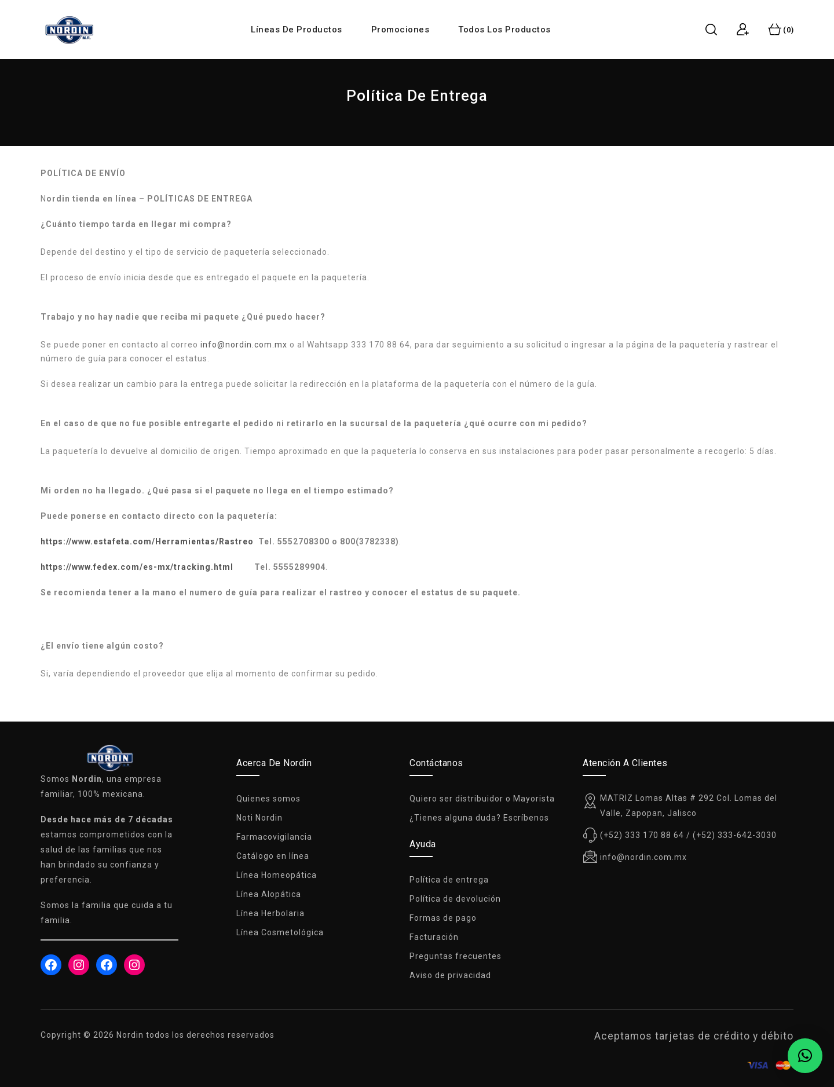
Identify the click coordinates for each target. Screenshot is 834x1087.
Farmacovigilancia (274, 836)
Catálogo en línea (272, 856)
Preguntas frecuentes (455, 956)
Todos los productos (504, 29)
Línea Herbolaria (270, 913)
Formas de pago (443, 918)
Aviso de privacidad (450, 975)
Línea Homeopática (276, 875)
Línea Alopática (268, 894)
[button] (805, 1055)
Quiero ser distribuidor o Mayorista (482, 798)
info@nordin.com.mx (243, 344)
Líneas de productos (296, 29)
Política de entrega (449, 879)
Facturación (434, 937)
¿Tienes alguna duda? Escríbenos (479, 817)
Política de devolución (455, 898)
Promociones (400, 29)
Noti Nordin (259, 817)
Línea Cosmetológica (280, 932)
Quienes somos (268, 798)
